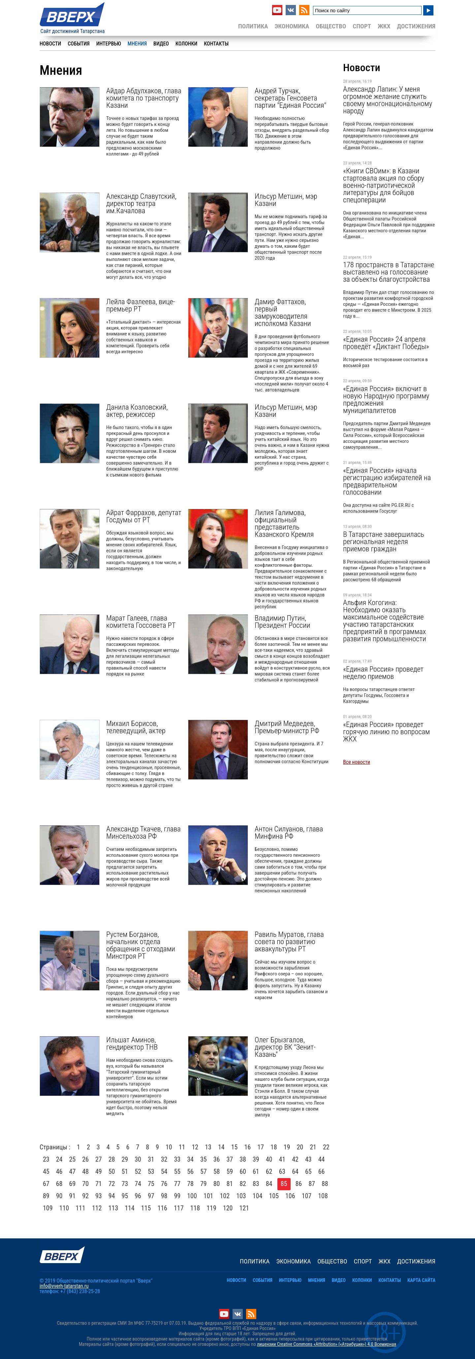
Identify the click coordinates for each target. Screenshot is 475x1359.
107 (307, 1196)
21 (313, 1147)
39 (256, 1159)
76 (164, 1184)
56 (190, 1171)
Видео (161, 44)
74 (138, 1184)
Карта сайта (421, 1280)
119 (211, 1208)
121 (244, 1208)
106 (290, 1196)
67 (46, 1184)
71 (98, 1184)
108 (323, 1196)
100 (192, 1196)
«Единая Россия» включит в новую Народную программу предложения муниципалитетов (386, 399)
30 (138, 1159)
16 (247, 1147)
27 (98, 1159)
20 (300, 1147)
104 (258, 1196)
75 (151, 1184)
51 (125, 1171)
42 (295, 1159)
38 (242, 1159)
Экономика (291, 26)
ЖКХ (384, 26)
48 (85, 1171)
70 (85, 1184)
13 (208, 1147)
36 (216, 1159)
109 (48, 1208)
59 (230, 1171)
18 (273, 1147)
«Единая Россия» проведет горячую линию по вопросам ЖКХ (386, 731)
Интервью (108, 44)
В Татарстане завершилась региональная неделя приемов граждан (383, 541)
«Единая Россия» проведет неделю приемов (383, 672)
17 (260, 1147)
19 (287, 1147)
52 (138, 1171)
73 (125, 1184)
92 (85, 1196)
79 (203, 1184)
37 (230, 1159)
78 (190, 1184)
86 (299, 1184)
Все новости (356, 762)
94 (112, 1196)
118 (195, 1208)
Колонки (186, 44)
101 (208, 1196)
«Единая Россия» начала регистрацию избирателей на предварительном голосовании (387, 481)
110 (64, 1208)
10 (169, 1147)
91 (72, 1196)
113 (113, 1208)
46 (59, 1171)
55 (177, 1171)
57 (203, 1171)
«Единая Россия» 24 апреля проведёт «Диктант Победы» (386, 342)
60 (242, 1171)
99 (177, 1196)
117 (179, 1208)
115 (146, 1208)
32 (164, 1159)
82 (242, 1184)
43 (308, 1159)
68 (59, 1184)
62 (269, 1171)
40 (269, 1159)
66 (321, 1171)
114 (130, 1208)
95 (125, 1196)
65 (308, 1171)
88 (325, 1184)
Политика (253, 26)
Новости (50, 44)
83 (256, 1184)
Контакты (216, 44)
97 (151, 1196)
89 (46, 1196)
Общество (331, 26)
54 (164, 1171)
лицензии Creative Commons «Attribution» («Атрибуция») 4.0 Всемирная (326, 1344)
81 (230, 1184)
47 (72, 1171)
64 (295, 1171)
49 (98, 1171)
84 (269, 1184)
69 (72, 1184)
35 (203, 1159)
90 (59, 1196)
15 (234, 1147)
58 (216, 1171)
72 (112, 1184)
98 (164, 1196)
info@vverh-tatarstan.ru (64, 1286)
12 (195, 1147)
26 (85, 1159)
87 (311, 1184)
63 (282, 1171)
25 (72, 1159)
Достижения (416, 26)
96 (138, 1196)
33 (177, 1159)
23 (46, 1159)
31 (151, 1159)
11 (182, 1147)
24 (59, 1159)
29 (125, 1159)
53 (151, 1171)
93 (98, 1196)
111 (80, 1208)
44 (321, 1159)
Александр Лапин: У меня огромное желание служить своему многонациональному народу (387, 99)
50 (112, 1171)
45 (46, 1171)
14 (221, 1147)
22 (326, 1147)
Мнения (137, 44)
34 (190, 1159)
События (78, 44)
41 (282, 1159)
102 (225, 1196)
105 (274, 1196)
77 (177, 1184)
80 (216, 1184)
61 (256, 1171)
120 (228, 1208)
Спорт (362, 26)
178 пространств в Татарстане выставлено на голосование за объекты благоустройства (388, 272)
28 (112, 1159)
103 (241, 1196)
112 (97, 1208)
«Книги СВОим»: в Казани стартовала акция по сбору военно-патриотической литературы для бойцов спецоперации (383, 185)
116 (162, 1208)
